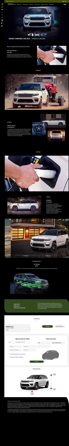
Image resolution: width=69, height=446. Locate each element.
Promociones (25, 4)
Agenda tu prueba (44, 4)
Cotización (31, 4)
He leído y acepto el (17, 354)
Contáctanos (51, 4)
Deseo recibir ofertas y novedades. (16, 357)
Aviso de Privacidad (21, 354)
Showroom (19, 4)
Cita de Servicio (37, 4)
